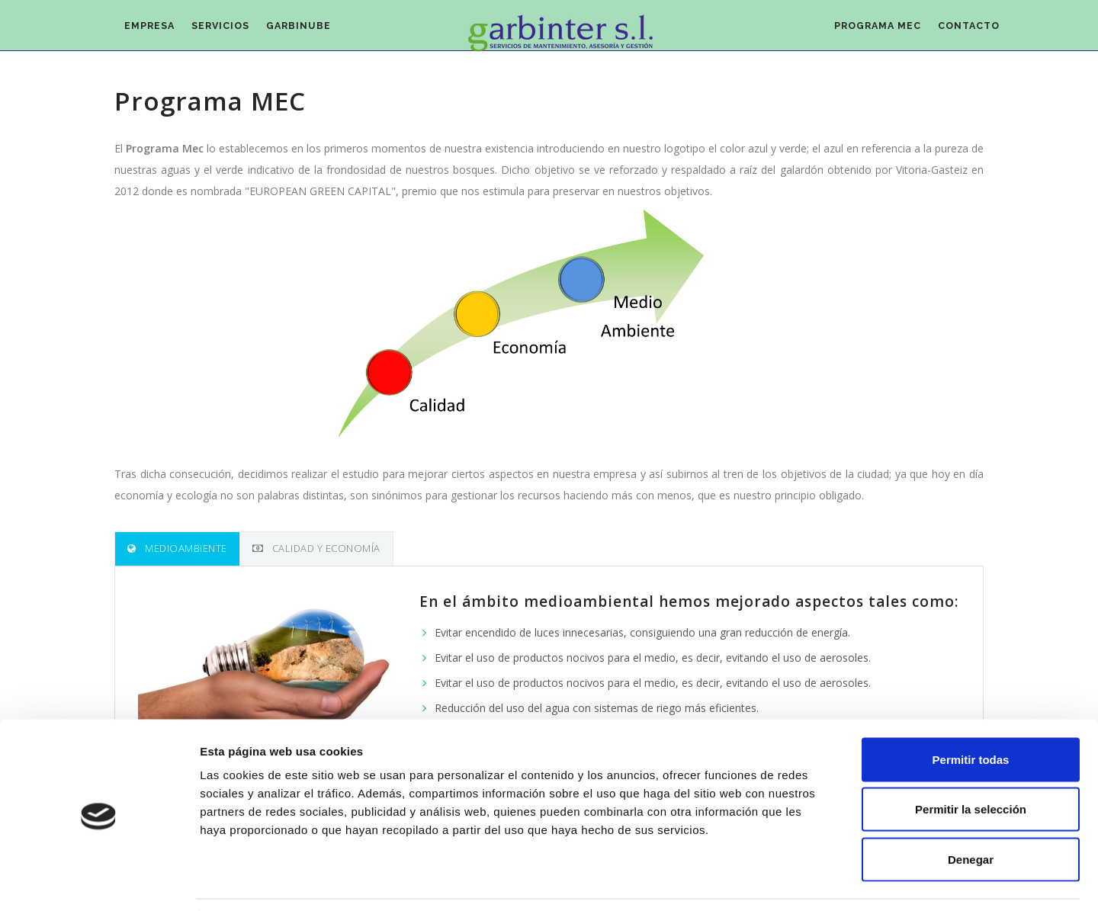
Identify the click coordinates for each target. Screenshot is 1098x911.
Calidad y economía (316, 548)
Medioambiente (177, 548)
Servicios (235, 31)
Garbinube (322, 31)
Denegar (971, 810)
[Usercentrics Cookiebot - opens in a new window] (98, 881)
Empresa (155, 31)
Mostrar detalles (825, 880)
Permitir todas (971, 710)
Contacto (965, 31)
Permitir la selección (970, 761)
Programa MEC (864, 31)
